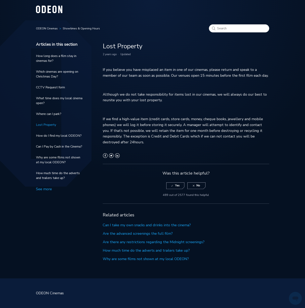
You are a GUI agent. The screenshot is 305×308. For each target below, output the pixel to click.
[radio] (175, 185)
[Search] (239, 28)
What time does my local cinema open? (59, 100)
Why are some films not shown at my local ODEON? (58, 159)
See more (44, 189)
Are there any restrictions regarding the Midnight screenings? (153, 242)
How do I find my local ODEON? (59, 135)
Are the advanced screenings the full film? (138, 233)
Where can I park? (48, 114)
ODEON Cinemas (47, 28)
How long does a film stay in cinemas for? (56, 58)
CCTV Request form (50, 87)
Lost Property (46, 125)
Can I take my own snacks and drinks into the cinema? (147, 225)
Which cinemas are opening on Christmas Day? (57, 74)
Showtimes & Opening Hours (81, 28)
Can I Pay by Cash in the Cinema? (59, 146)
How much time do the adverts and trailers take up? (58, 175)
